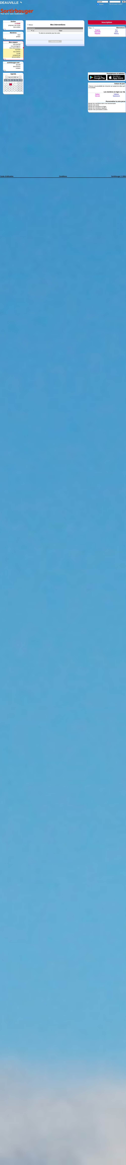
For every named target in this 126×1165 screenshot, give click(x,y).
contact (18, 68)
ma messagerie (15, 46)
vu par (18, 53)
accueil (18, 64)
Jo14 (116, 32)
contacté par (16, 55)
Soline (97, 94)
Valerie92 (97, 32)
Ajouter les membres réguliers (97, 108)
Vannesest (116, 96)
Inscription (107, 22)
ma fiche (17, 49)
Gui (116, 30)
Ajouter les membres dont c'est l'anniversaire (102, 103)
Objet (60, 30)
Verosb (97, 96)
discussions (16, 66)
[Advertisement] (13, 134)
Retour (31, 25)
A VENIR (17, 23)
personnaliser (16, 57)
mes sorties (16, 27)
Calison (116, 94)
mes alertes (16, 51)
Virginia (97, 30)
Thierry (116, 33)
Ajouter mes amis (93, 105)
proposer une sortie (14, 25)
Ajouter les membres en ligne (97, 106)
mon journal (16, 44)
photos (18, 36)
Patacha (97, 33)
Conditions (63, 176)
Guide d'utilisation (6, 176)
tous (19, 35)
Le (33, 30)
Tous (90, 28)
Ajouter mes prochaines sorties (97, 109)
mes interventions (14, 48)
